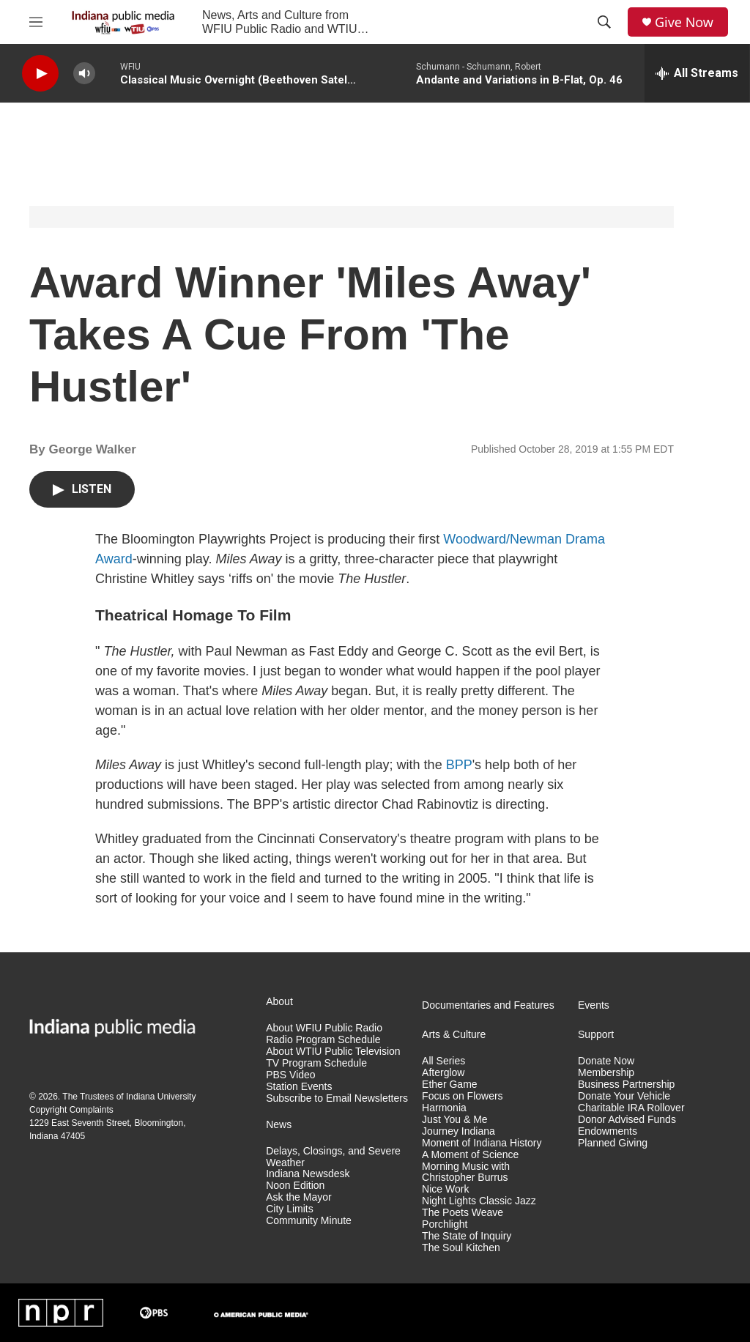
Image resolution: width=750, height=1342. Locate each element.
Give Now (684, 22)
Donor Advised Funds (627, 1119)
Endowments (607, 1131)
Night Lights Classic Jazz (479, 1200)
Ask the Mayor (298, 1197)
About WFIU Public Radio (324, 1028)
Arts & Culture (454, 1034)
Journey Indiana (458, 1131)
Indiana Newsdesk (307, 1173)
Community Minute (309, 1220)
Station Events (299, 1086)
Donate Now (606, 1061)
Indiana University (161, 1096)
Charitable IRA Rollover (631, 1107)
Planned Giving (612, 1143)
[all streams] (697, 73)
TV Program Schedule (316, 1063)
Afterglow (443, 1072)
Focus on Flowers (462, 1096)
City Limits (289, 1209)
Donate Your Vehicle (624, 1096)
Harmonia (444, 1107)
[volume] (84, 73)
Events (593, 1005)
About (279, 1001)
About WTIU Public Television (333, 1051)
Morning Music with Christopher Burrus (466, 1172)
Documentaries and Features (488, 1005)
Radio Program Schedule (323, 1039)
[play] (40, 73)
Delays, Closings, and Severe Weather (333, 1157)
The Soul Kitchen (461, 1247)
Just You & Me (455, 1119)
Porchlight (444, 1224)
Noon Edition (295, 1185)
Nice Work (445, 1189)
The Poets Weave (462, 1212)
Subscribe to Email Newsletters (337, 1098)
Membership (606, 1072)
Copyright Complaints (71, 1110)
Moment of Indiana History (481, 1143)
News (279, 1124)
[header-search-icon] (604, 22)
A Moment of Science (470, 1154)
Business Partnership (626, 1084)
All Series (443, 1061)
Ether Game (449, 1084)
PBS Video (290, 1074)
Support (596, 1034)
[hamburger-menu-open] (36, 22)
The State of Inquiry (466, 1236)
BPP (459, 764)
